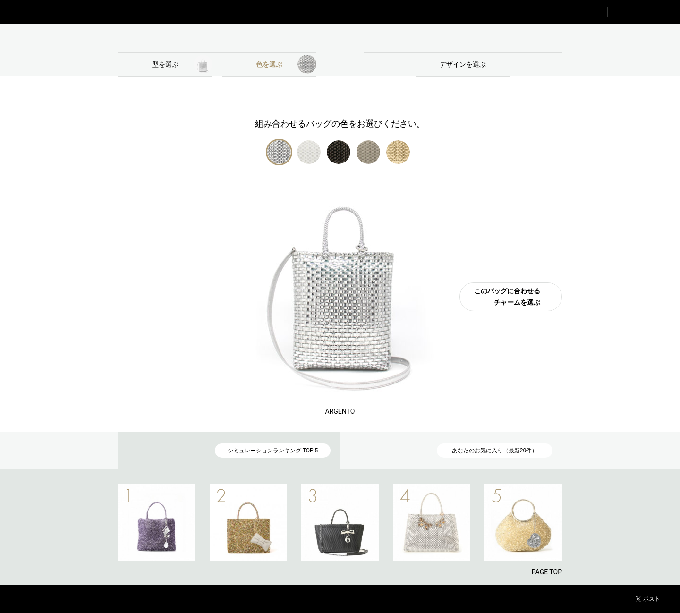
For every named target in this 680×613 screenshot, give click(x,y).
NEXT (578, 522)
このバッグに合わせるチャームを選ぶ (507, 296)
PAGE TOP (547, 572)
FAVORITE (644, 12)
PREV (101, 522)
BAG (217, 38)
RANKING (571, 12)
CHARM (463, 38)
